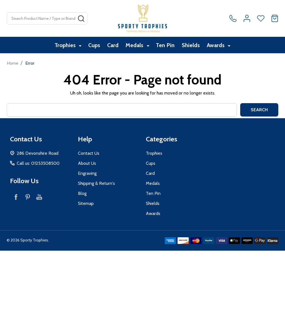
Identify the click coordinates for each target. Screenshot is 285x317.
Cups (94, 45)
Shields (192, 45)
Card (113, 45)
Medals (135, 45)
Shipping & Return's (96, 183)
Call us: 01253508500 (38, 163)
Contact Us (88, 153)
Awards (217, 45)
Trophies (65, 45)
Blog (82, 193)
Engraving (87, 173)
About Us (87, 163)
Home (12, 63)
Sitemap (86, 203)
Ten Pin (165, 45)
